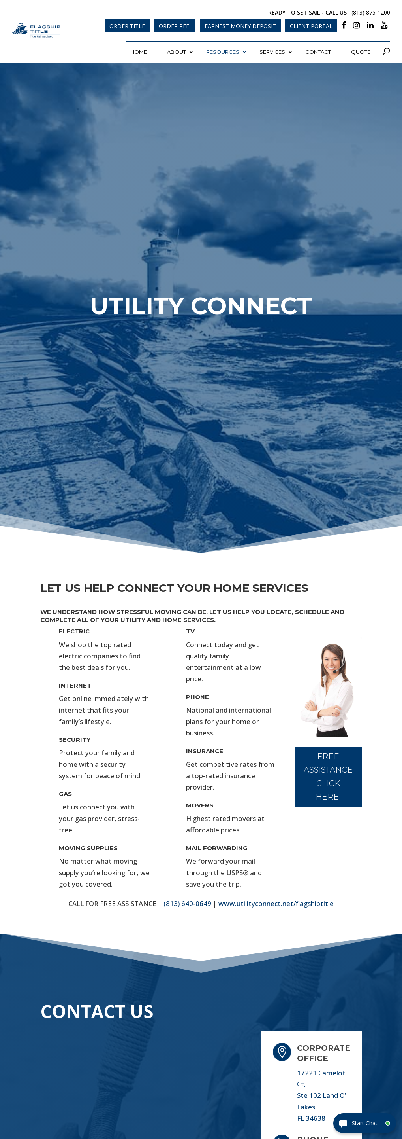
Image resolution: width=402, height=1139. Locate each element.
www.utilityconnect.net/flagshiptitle (276, 903)
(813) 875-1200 (370, 12)
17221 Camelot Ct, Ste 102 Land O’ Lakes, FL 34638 (321, 1095)
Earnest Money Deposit (240, 26)
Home (138, 52)
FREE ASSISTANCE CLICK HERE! (328, 777)
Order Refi (175, 26)
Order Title (127, 26)
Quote (360, 52)
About (176, 52)
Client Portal (311, 26)
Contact (318, 52)
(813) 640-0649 (187, 903)
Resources (222, 52)
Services (272, 52)
